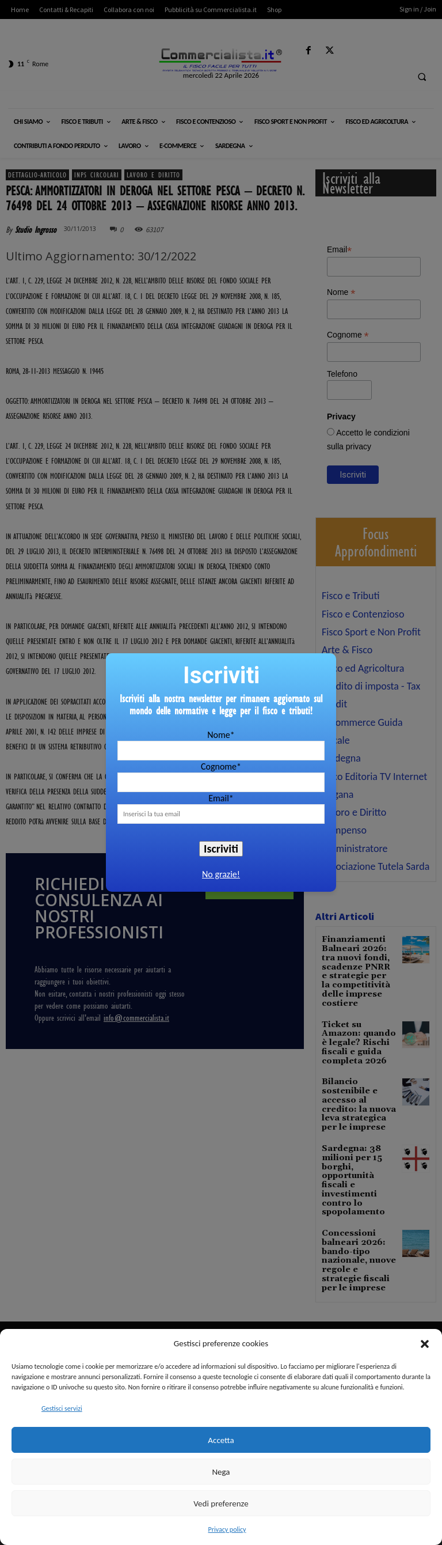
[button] (424, 1344)
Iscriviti (221, 848)
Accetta (221, 1440)
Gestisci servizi (61, 1408)
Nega (221, 1472)
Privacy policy (227, 1529)
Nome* (220, 734)
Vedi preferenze (220, 1503)
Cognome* (221, 766)
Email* (221, 798)
